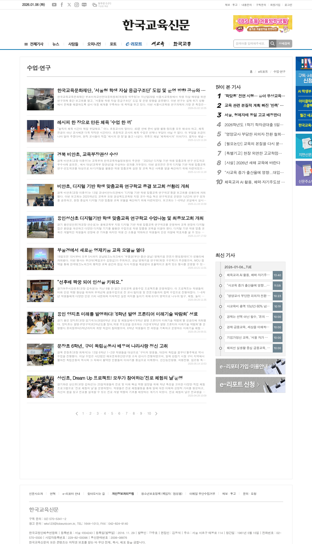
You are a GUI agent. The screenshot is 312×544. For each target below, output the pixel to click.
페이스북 (61, 4)
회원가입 (275, 5)
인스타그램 (76, 4)
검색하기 (272, 44)
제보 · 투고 (231, 5)
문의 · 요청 (249, 493)
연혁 (52, 493)
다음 (156, 413)
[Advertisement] (47, 24)
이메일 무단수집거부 (202, 493)
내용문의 (246, 5)
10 (149, 413)
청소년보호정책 (161, 493)
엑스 (69, 4)
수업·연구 (279, 71)
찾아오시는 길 (96, 493)
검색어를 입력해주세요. (250, 43)
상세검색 (284, 43)
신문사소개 (36, 493)
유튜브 (54, 4)
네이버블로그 (84, 4)
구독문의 (261, 5)
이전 (76, 413)
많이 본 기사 (228, 87)
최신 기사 (225, 255)
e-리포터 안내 (71, 493)
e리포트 (263, 71)
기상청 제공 (103, 6)
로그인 (288, 5)
